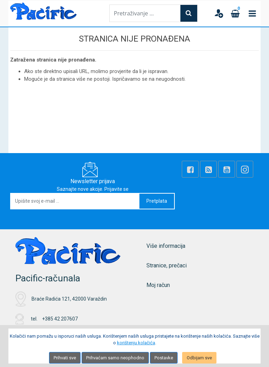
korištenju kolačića (136, 342)
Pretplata (156, 201)
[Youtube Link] (226, 169)
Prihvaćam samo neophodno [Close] (115, 357)
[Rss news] (208, 169)
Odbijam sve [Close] (199, 357)
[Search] (188, 13)
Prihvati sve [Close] (65, 357)
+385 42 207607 (60, 319)
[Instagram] (244, 169)
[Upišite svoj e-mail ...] (75, 201)
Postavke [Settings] (163, 357)
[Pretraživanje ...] (145, 13)
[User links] (218, 13)
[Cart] (235, 13)
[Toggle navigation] (252, 13)
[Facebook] (190, 169)
